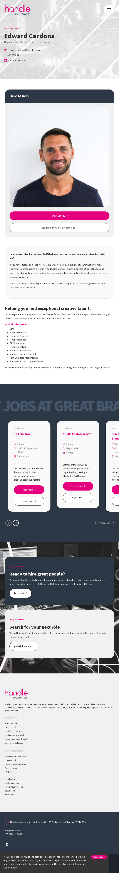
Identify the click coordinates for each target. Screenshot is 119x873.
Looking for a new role (15, 735)
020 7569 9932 (13, 55)
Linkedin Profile (14, 60)
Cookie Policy (10, 867)
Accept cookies (99, 857)
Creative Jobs (11, 760)
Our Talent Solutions (14, 743)
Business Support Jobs (15, 756)
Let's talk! (19, 593)
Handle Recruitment (14, 731)
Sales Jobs (10, 790)
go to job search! (22, 646)
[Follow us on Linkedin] (7, 844)
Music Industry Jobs (14, 786)
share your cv (58, 215)
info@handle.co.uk (13, 830)
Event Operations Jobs (15, 764)
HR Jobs (8, 772)
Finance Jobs (11, 768)
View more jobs (102, 523)
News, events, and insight (16, 739)
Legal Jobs (10, 779)
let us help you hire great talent (58, 227)
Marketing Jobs (12, 783)
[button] (15, 523)
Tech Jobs (9, 794)
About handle (11, 723)
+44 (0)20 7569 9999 (13, 833)
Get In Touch (10, 727)
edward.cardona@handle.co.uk (22, 50)
